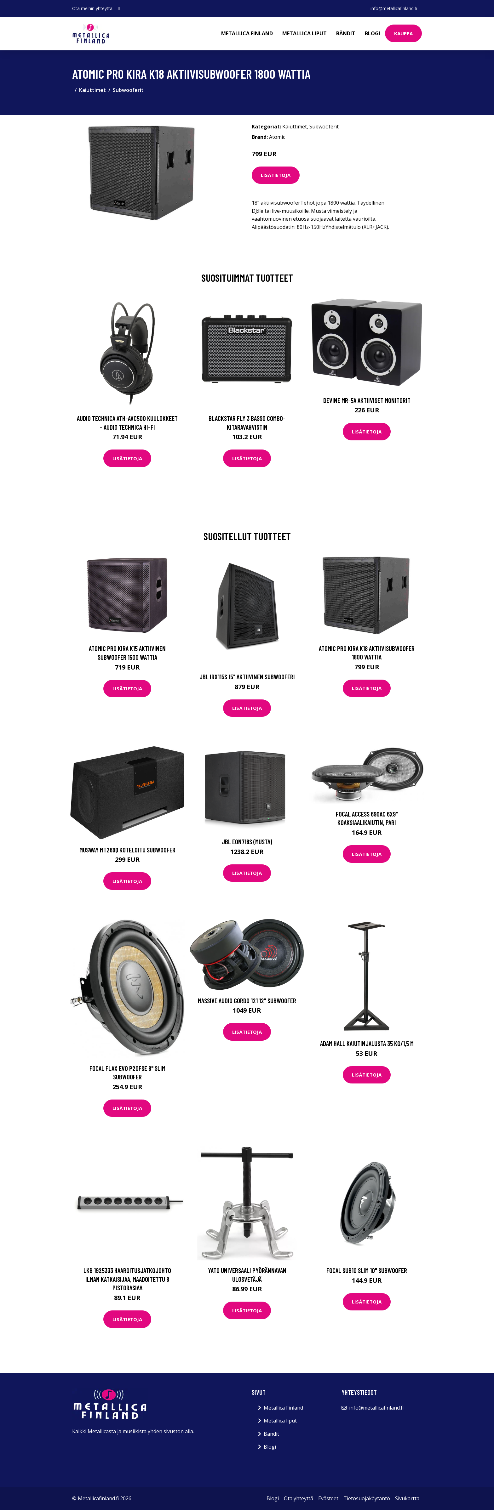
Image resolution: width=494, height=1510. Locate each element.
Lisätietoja (275, 175)
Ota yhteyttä (298, 1498)
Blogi (372, 33)
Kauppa (403, 33)
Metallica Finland (247, 33)
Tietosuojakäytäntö (366, 1498)
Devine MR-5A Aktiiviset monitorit (367, 400)
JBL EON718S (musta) (247, 841)
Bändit (345, 33)
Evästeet (328, 1498)
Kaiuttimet (92, 90)
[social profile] (119, 8)
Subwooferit (128, 90)
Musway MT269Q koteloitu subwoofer (127, 850)
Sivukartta (407, 1498)
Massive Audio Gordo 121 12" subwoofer (247, 1000)
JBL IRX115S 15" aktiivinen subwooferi (247, 677)
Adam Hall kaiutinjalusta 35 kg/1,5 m (367, 1043)
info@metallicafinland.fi (393, 8)
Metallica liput (304, 33)
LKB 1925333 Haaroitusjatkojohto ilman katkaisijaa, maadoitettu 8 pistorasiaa (127, 1279)
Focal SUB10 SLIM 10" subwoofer (366, 1270)
